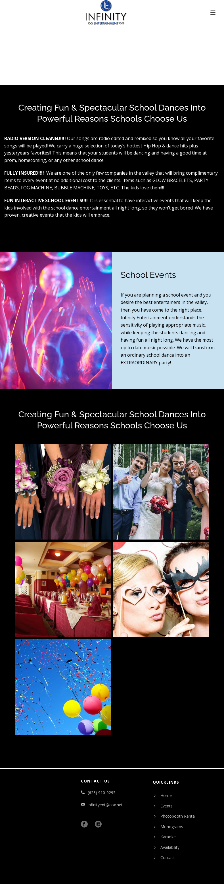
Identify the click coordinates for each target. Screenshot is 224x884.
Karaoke (165, 836)
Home (163, 795)
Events (163, 806)
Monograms (168, 826)
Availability (166, 847)
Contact (164, 857)
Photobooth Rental (175, 816)
